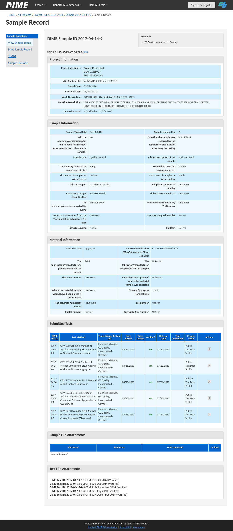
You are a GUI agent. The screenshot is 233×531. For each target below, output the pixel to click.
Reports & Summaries (67, 5)
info (85, 52)
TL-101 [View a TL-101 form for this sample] (12, 56)
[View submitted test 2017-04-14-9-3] (209, 382)
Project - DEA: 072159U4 (48, 15)
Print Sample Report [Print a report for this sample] (20, 49)
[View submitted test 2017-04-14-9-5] (209, 415)
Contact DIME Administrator (102, 527)
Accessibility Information (132, 527)
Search (40, 5)
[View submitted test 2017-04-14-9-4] (209, 398)
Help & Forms (98, 5)
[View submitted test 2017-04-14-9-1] (209, 349)
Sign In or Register (201, 5)
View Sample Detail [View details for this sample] (19, 42)
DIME (12, 15)
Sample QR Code (18, 63)
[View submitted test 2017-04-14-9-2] (209, 366)
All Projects (24, 15)
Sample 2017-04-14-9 (78, 15)
